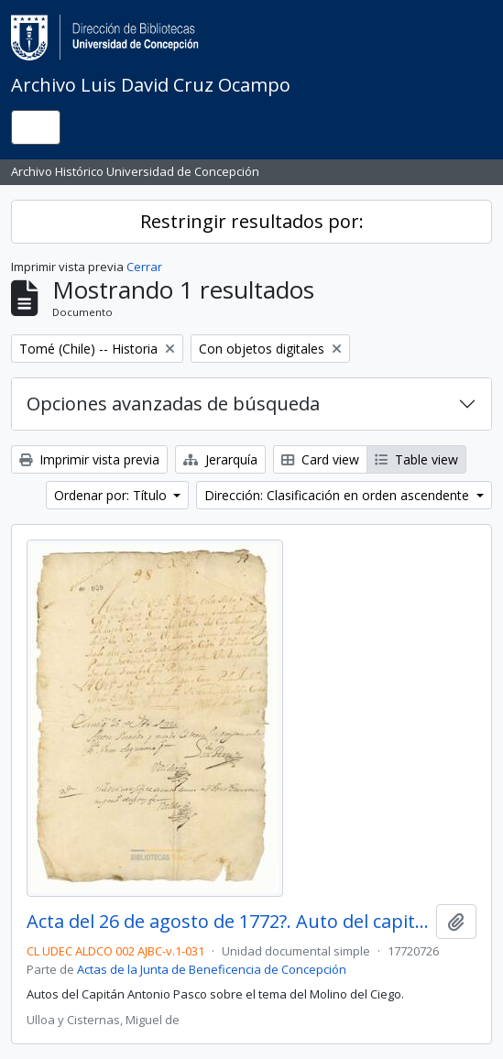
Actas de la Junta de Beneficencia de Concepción (211, 969)
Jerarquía (220, 459)
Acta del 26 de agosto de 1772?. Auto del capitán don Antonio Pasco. (228, 922)
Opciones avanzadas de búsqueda (173, 403)
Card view (320, 459)
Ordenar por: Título (112, 495)
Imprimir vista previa (89, 459)
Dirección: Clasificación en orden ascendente (338, 495)
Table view (416, 459)
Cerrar (144, 266)
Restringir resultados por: (252, 221)
